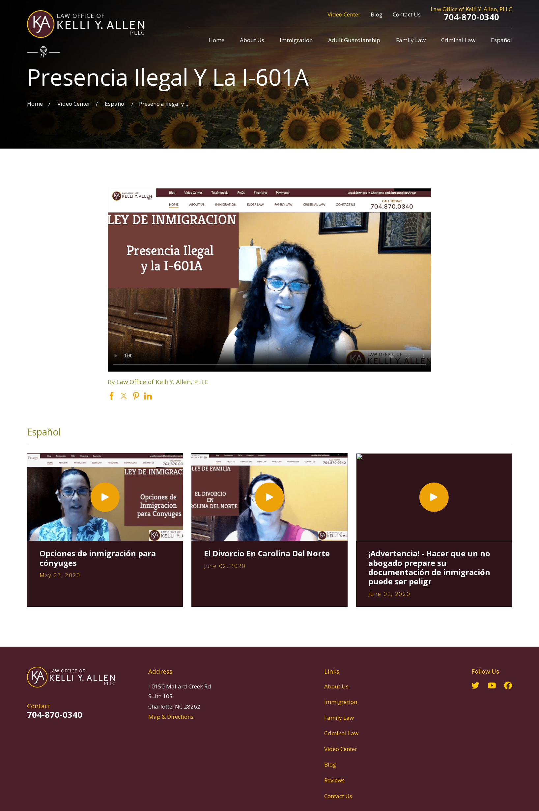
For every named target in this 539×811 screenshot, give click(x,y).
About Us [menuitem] (252, 40)
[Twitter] (475, 685)
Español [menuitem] (501, 40)
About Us (336, 686)
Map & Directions (170, 716)
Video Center (343, 14)
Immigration (340, 702)
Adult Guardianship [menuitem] (354, 40)
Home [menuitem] (216, 40)
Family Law (339, 717)
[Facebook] (508, 685)
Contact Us (407, 14)
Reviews (334, 780)
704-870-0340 (471, 16)
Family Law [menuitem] (411, 40)
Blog (377, 14)
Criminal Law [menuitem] (458, 40)
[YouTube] (492, 685)
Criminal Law (341, 733)
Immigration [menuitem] (296, 40)
